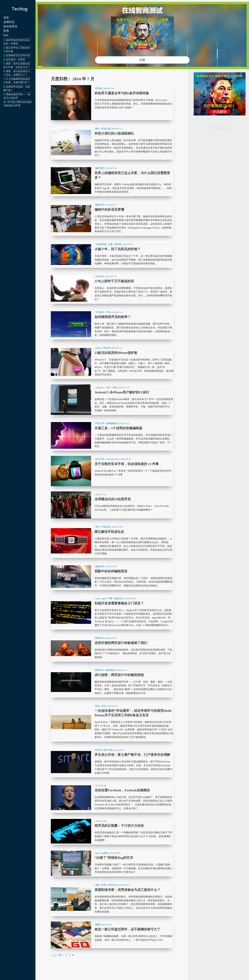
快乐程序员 (10, 26)
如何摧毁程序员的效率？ (112, 324)
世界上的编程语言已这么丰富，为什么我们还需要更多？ (112, 180)
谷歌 (115, 387)
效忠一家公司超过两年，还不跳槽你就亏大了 (112, 934)
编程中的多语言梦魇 (112, 218)
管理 (103, 885)
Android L (100, 387)
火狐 (110, 244)
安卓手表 (99, 459)
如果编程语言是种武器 (18, 55)
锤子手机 (108, 750)
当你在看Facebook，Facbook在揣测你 (112, 798)
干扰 (108, 312)
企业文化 (99, 276)
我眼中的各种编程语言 (112, 576)
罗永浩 (98, 750)
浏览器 (117, 244)
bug (97, 853)
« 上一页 (56, 955)
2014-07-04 (101, 821)
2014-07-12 (116, 348)
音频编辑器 (111, 423)
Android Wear (112, 459)
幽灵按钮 (110, 670)
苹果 (110, 598)
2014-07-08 (130, 598)
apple (104, 598)
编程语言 (99, 168)
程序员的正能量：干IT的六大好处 (112, 831)
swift (97, 598)
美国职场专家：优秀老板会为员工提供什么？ (112, 899)
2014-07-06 (101, 785)
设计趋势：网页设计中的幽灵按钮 (112, 682)
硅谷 (103, 706)
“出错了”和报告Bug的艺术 (112, 863)
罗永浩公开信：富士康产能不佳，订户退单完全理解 (112, 762)
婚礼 (97, 128)
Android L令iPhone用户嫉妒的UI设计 (112, 399)
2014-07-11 (125, 459)
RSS (5, 35)
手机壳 (106, 348)
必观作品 (9, 21)
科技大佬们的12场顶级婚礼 (112, 142)
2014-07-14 (117, 128)
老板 (97, 885)
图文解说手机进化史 (112, 541)
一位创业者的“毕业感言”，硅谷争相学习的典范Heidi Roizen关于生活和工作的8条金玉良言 (112, 722)
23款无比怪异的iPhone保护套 (112, 362)
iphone (98, 348)
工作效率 (99, 312)
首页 (6, 17)
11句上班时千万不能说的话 (112, 288)
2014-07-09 (117, 527)
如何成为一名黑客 (15, 59)
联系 (6, 30)
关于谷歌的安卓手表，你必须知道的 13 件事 (112, 471)
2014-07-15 (108, 88)
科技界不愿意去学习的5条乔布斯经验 (112, 102)
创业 (97, 706)
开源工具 (99, 423)
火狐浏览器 (100, 244)
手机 (97, 527)
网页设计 (99, 638)
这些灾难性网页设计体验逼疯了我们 (112, 648)
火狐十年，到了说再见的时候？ (112, 254)
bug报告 (104, 853)
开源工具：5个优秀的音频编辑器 (112, 435)
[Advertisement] (220, 192)
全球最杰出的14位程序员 (112, 504)
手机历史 (105, 527)
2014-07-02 (106, 924)
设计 (109, 387)
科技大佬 (105, 128)
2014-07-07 (111, 638)
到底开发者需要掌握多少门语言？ (112, 612)
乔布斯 (98, 88)
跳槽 (97, 924)
